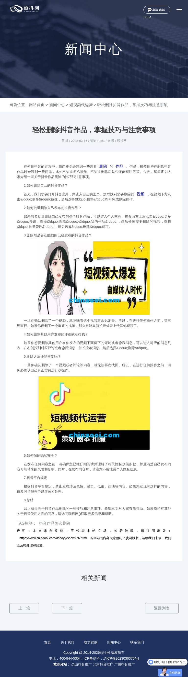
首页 (47, 642)
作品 (119, 166)
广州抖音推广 (124, 664)
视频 (140, 194)
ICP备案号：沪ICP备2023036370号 (110, 658)
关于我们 (67, 642)
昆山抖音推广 (81, 664)
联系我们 (137, 642)
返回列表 (162, 608)
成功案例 (90, 642)
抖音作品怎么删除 (54, 523)
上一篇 (24, 608)
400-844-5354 (155, 11)
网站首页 (37, 105)
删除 (103, 166)
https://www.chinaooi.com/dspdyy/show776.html (53, 538)
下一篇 (67, 608)
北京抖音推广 (103, 664)
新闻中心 (57, 105)
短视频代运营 (81, 105)
